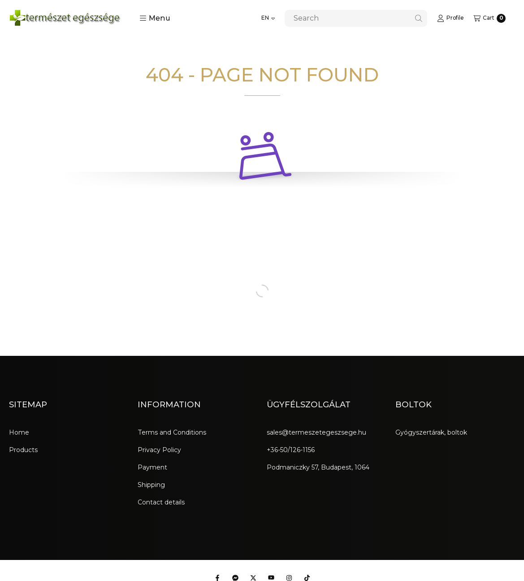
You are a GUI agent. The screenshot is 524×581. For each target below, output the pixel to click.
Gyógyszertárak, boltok (431, 432)
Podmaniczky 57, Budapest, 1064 (318, 467)
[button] (155, 18)
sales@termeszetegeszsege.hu (316, 432)
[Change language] (268, 18)
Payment (152, 467)
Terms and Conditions (172, 432)
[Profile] (450, 18)
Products (23, 450)
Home (19, 432)
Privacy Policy (159, 450)
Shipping (151, 485)
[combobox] (356, 18)
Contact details (161, 502)
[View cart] (489, 18)
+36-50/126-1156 (291, 450)
